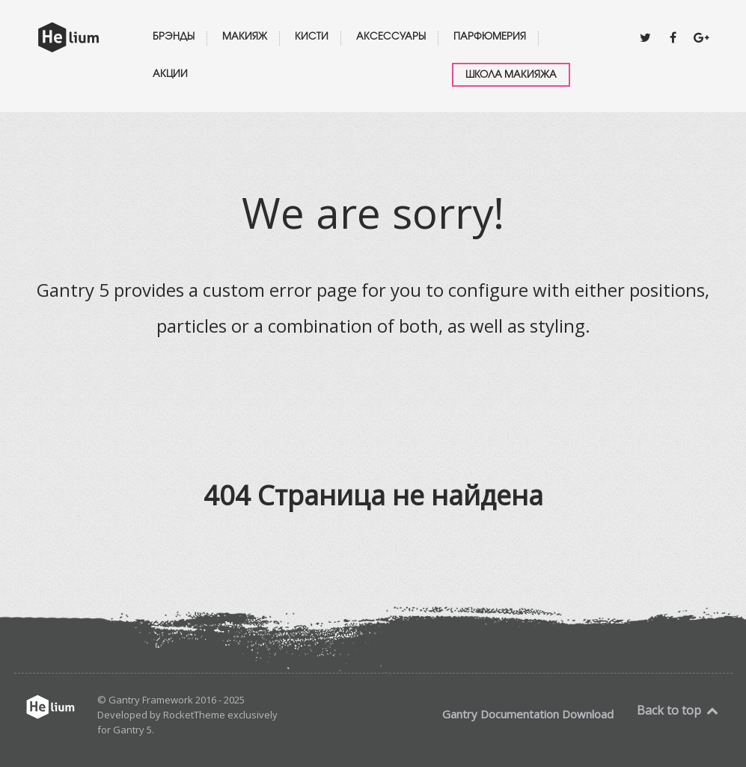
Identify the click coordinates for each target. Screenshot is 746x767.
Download (588, 713)
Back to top (678, 710)
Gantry (459, 713)
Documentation (519, 713)
